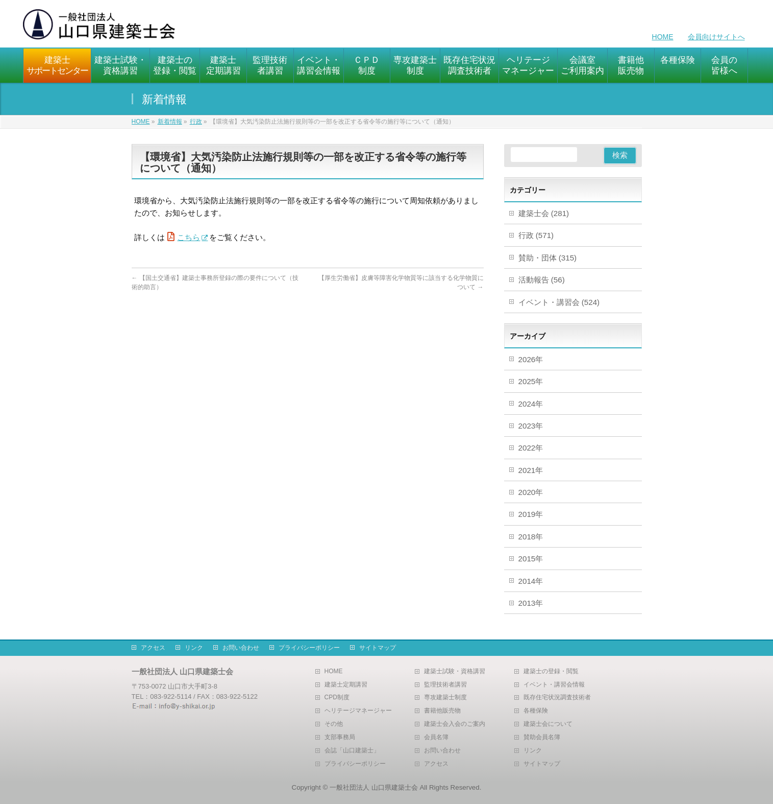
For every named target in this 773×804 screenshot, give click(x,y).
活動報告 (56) (541, 279)
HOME (663, 37)
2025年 (530, 381)
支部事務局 (340, 737)
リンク (194, 647)
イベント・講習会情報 (554, 684)
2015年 (530, 558)
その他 (334, 724)
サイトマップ (377, 647)
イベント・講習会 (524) (559, 302)
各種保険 (535, 710)
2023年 (530, 425)
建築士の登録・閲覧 (551, 671)
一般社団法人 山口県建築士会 (374, 787)
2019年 (530, 514)
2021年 (530, 470)
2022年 (530, 447)
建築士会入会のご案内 (454, 724)
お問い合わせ (240, 647)
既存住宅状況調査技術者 (557, 697)
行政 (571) (536, 235)
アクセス (153, 647)
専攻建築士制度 (445, 697)
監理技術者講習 (445, 684)
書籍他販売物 (442, 710)
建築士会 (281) (543, 213)
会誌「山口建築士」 (352, 750)
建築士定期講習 (346, 684)
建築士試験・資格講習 (454, 671)
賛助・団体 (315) (547, 257)
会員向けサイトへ (716, 37)
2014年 (530, 581)
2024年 (530, 403)
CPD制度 (337, 697)
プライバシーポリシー (309, 647)
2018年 (530, 536)
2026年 (530, 359)
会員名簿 (436, 737)
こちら (188, 237)
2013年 (530, 603)
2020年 (530, 492)
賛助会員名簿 (541, 737)
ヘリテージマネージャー (358, 710)
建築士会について (547, 724)
